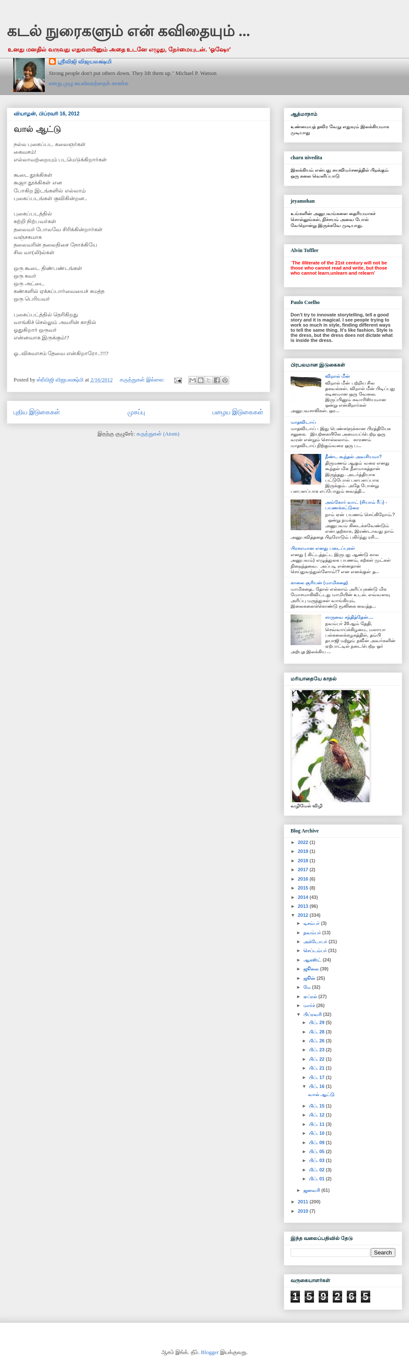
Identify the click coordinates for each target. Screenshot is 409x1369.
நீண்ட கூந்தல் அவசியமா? (353, 456)
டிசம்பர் (312, 923)
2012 (304, 915)
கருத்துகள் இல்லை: (143, 379)
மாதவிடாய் (303, 422)
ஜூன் (310, 978)
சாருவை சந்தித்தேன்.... (349, 617)
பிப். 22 (317, 1059)
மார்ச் (309, 1005)
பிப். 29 (317, 1022)
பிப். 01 (317, 1178)
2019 (304, 851)
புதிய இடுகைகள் (37, 412)
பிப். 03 (317, 1160)
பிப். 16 (317, 1086)
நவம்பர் (312, 932)
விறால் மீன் (337, 376)
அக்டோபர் (315, 941)
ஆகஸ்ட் (313, 959)
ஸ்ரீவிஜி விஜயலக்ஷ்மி (85, 61)
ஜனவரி (312, 1190)
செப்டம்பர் (315, 950)
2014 (304, 897)
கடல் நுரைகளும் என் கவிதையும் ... (128, 31)
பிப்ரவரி (313, 1014)
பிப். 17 (317, 1077)
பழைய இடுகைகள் (238, 412)
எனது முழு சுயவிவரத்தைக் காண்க (89, 83)
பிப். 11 (317, 1124)
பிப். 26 (317, 1040)
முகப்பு (136, 412)
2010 (304, 1211)
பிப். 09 (317, 1142)
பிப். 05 (317, 1151)
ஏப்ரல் (310, 996)
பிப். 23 (317, 1049)
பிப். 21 (317, 1068)
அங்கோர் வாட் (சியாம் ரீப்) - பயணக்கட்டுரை (356, 504)
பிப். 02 (317, 1169)
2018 (304, 860)
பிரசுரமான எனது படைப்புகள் (323, 548)
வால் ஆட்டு (37, 129)
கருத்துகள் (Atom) (158, 434)
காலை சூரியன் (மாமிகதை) (319, 582)
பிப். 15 (317, 1105)
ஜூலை (311, 968)
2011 (304, 1201)
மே (307, 987)
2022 (304, 842)
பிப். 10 (317, 1133)
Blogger (210, 1352)
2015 (304, 887)
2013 (304, 906)
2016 (304, 878)
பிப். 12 (317, 1114)
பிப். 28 (317, 1031)
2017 (304, 869)
